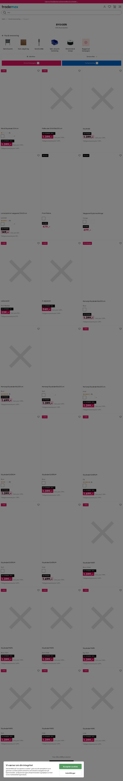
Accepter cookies (70, 766)
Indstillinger (70, 773)
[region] (44, 769)
